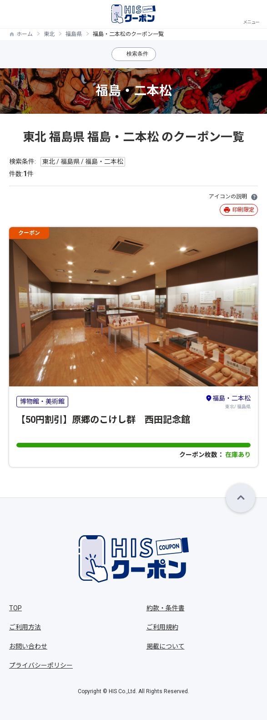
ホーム (24, 34)
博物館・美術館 (42, 401)
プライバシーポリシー (41, 665)
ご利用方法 (25, 627)
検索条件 (137, 54)
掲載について (165, 646)
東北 (49, 34)
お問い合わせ (28, 646)
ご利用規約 (162, 627)
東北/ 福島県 (228, 401)
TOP (15, 608)
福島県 (73, 34)
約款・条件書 (165, 608)
